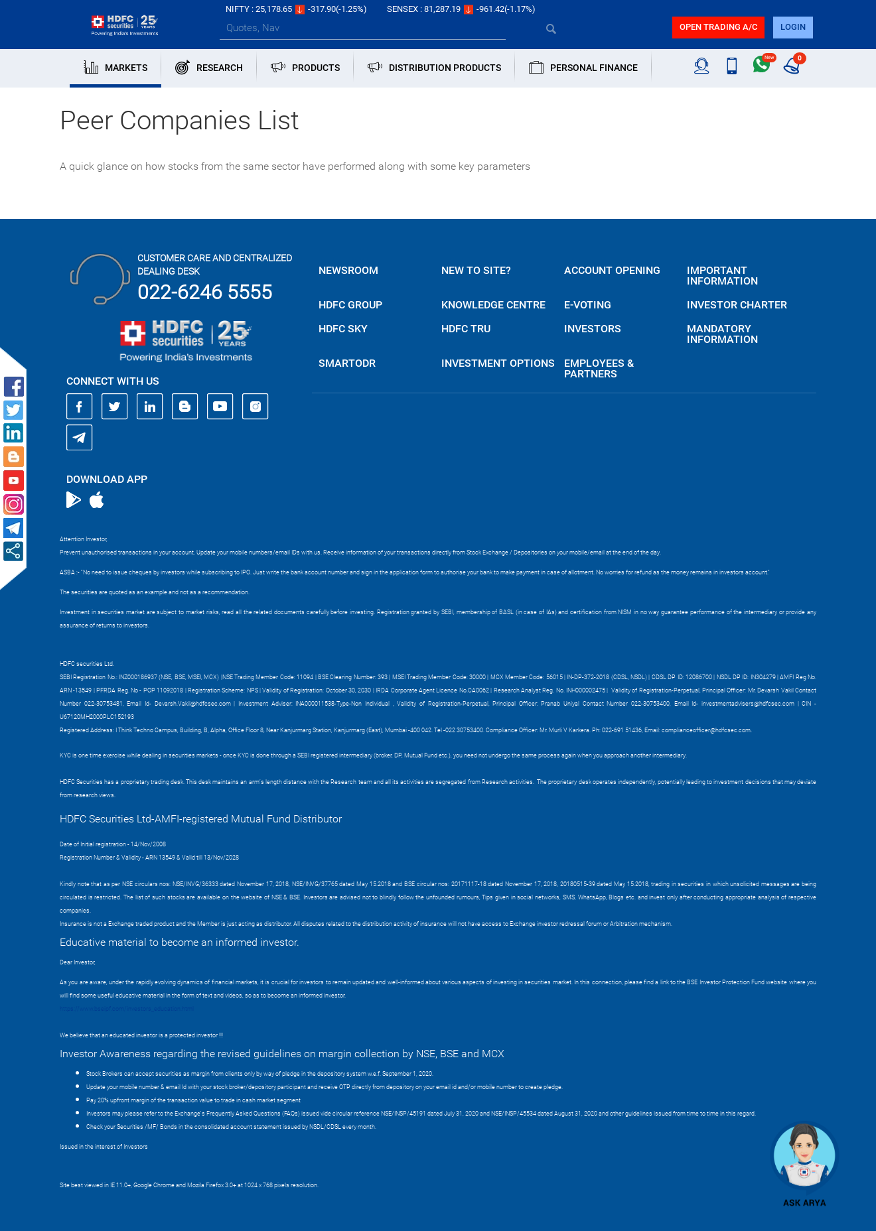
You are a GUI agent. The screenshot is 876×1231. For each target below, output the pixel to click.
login (793, 27)
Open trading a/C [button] (718, 27)
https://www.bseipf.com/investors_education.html (127, 1008)
